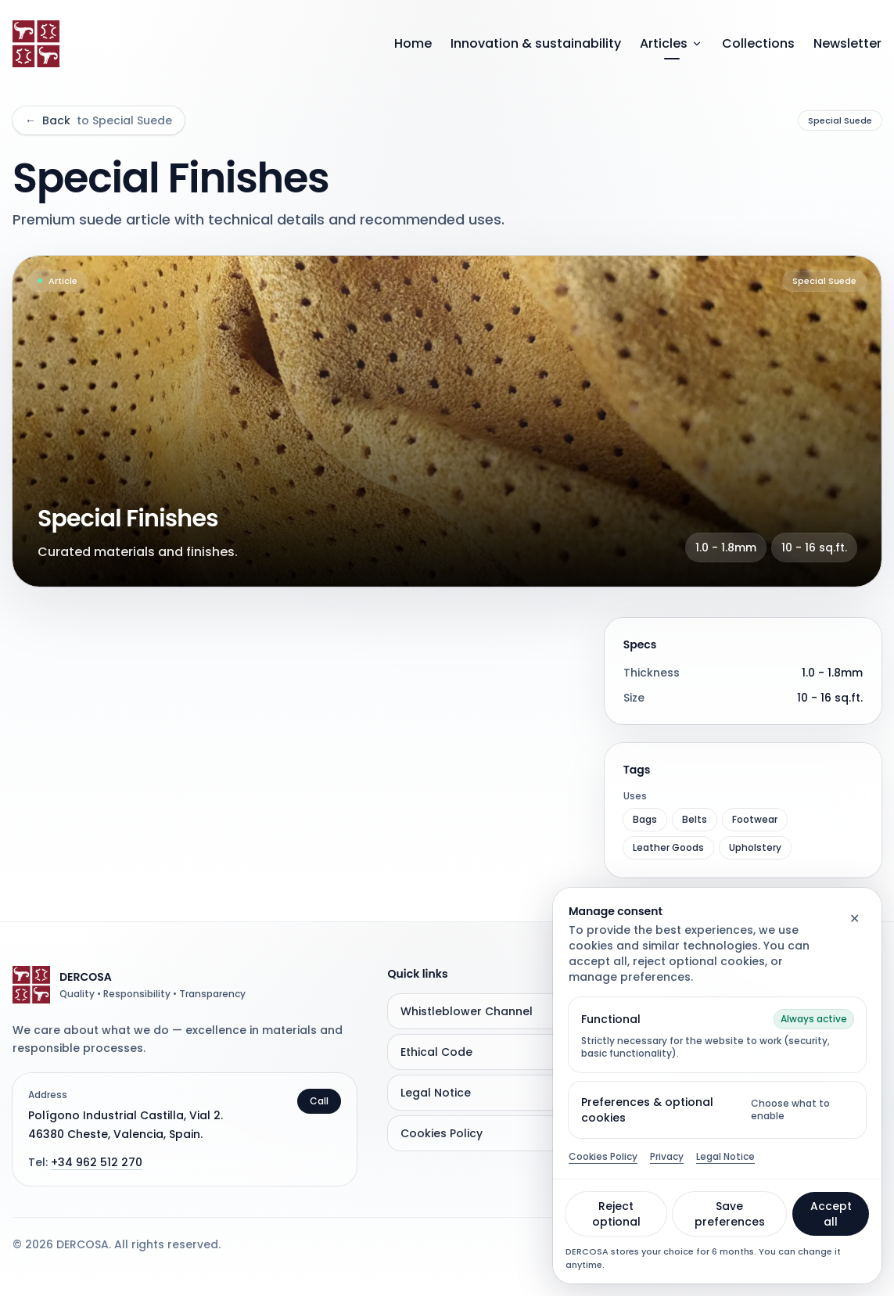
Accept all (831, 1214)
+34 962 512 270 (96, 1162)
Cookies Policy (603, 1157)
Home (413, 43)
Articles (671, 43)
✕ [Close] (854, 919)
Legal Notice (725, 1157)
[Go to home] (36, 43)
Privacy (667, 1157)
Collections (758, 43)
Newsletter (847, 43)
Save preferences (730, 1214)
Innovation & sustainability (536, 43)
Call (319, 1101)
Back (98, 120)
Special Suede (840, 120)
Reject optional (616, 1214)
